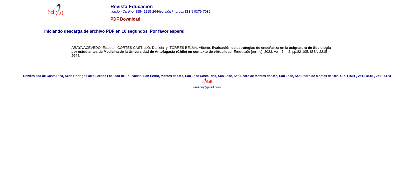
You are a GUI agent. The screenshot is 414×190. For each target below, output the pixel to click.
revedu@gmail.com (207, 87)
